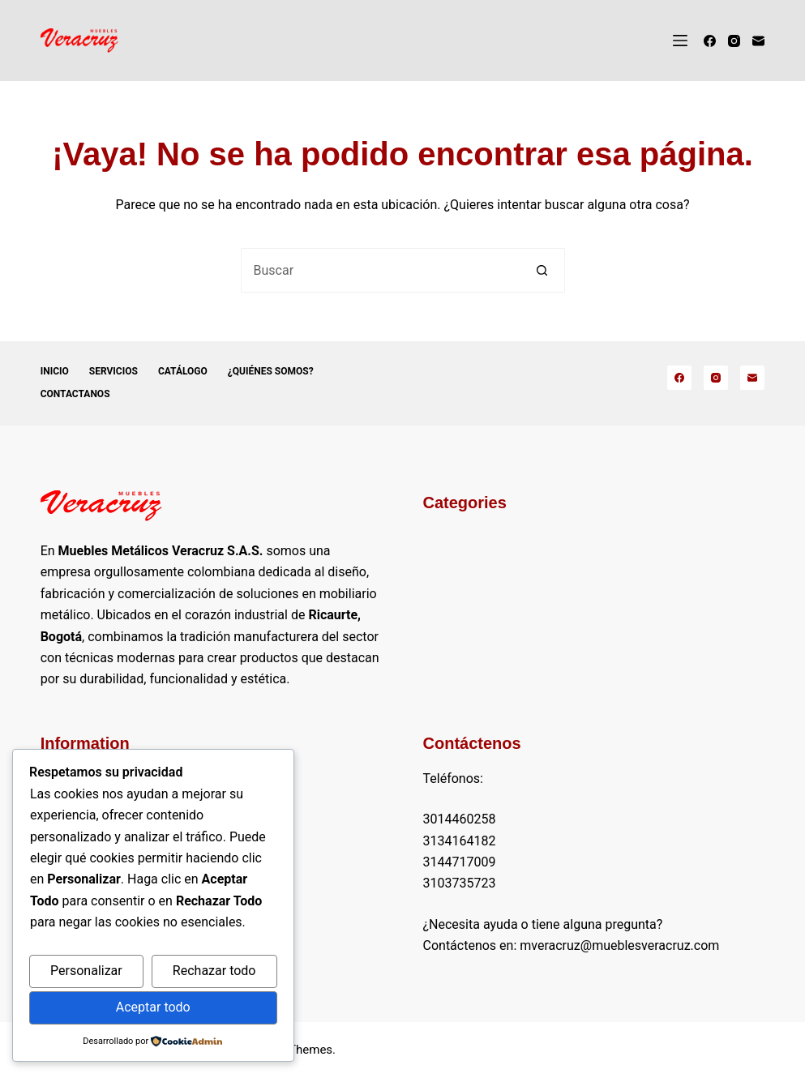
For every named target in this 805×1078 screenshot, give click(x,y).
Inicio (55, 371)
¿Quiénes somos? (271, 371)
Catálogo (183, 371)
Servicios (113, 371)
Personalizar (86, 970)
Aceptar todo (153, 1007)
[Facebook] (710, 41)
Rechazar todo (214, 970)
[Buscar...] (380, 270)
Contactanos (75, 394)
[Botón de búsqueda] (542, 270)
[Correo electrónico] (758, 41)
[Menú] (680, 40)
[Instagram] (734, 41)
